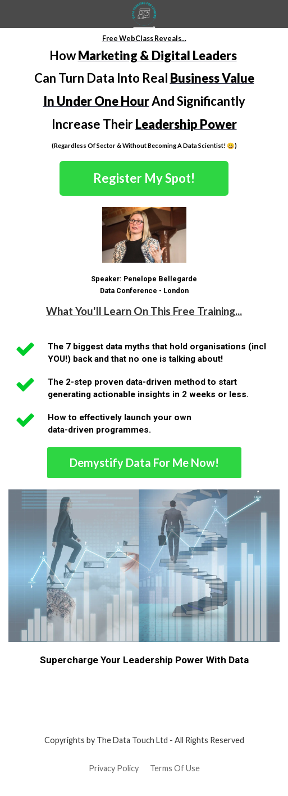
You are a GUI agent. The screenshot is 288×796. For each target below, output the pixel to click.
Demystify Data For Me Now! (144, 462)
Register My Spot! (144, 178)
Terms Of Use (175, 768)
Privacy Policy (114, 768)
